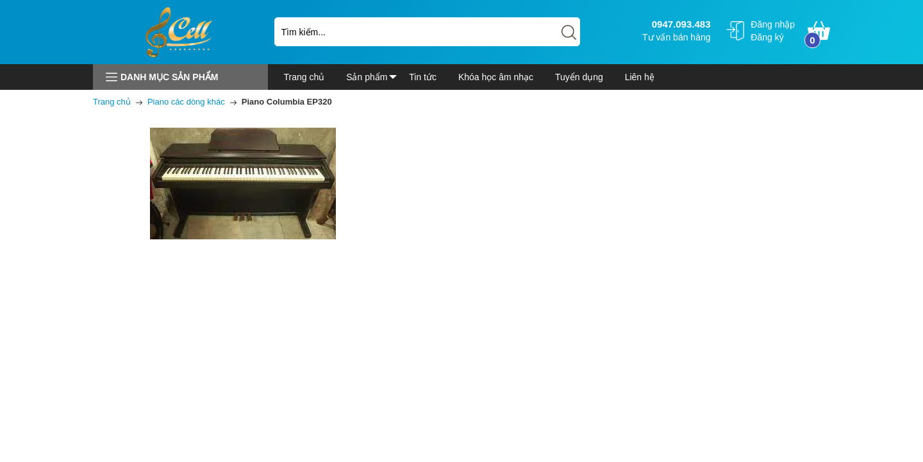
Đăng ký (767, 37)
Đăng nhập (773, 24)
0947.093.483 (680, 24)
